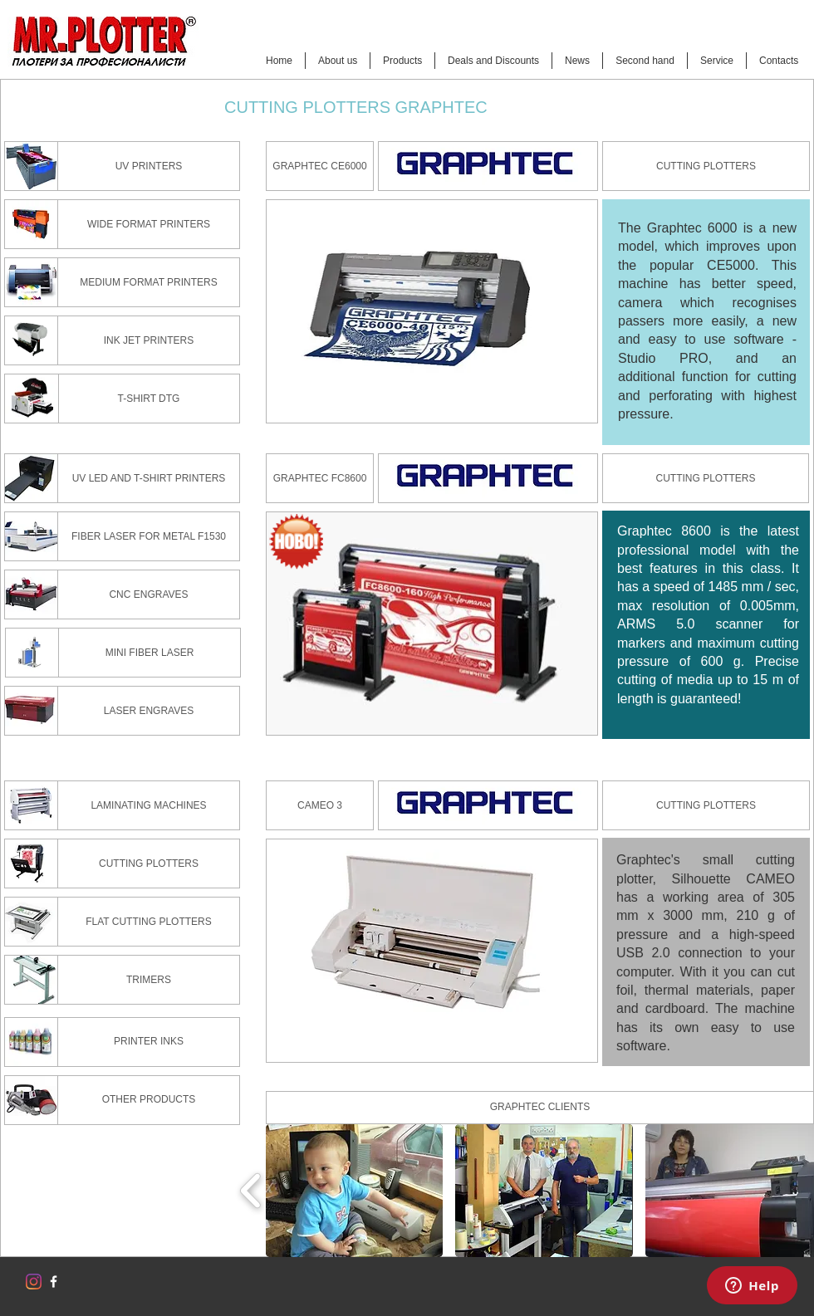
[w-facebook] (53, 1281)
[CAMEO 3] (320, 805)
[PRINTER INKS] (148, 1042)
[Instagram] (34, 1281)
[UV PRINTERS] (148, 166)
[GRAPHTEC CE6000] (320, 166)
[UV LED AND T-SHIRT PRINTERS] (148, 478)
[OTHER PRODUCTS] (148, 1100)
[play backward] (251, 1190)
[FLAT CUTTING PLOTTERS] (148, 922)
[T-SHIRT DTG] (148, 398)
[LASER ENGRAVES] (148, 711)
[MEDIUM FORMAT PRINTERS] (148, 282)
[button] (354, 1190)
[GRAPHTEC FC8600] (320, 478)
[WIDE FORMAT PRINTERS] (148, 224)
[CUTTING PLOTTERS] (706, 166)
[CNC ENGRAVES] (148, 594)
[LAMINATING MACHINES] (148, 805)
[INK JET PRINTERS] (148, 340)
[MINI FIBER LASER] (149, 653)
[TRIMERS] (148, 980)
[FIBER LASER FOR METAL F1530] (148, 536)
